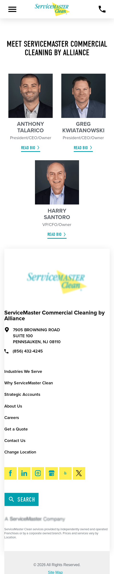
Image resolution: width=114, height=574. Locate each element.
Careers (11, 417)
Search (22, 500)
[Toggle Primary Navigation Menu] (12, 9)
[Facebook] (10, 473)
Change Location (20, 452)
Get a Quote (16, 429)
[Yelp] (65, 473)
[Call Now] (102, 9)
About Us (13, 406)
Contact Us (14, 440)
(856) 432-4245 (23, 350)
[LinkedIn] (24, 473)
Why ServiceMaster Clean (28, 383)
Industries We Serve (23, 371)
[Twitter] (79, 473)
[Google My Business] (51, 473)
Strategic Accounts (22, 394)
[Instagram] (38, 473)
